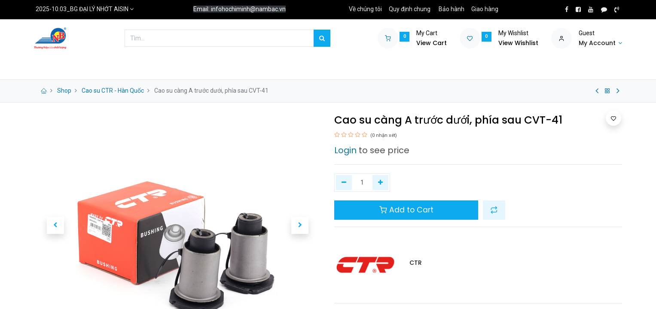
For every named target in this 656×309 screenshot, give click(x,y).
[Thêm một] (380, 183)
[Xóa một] (344, 183)
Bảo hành (451, 9)
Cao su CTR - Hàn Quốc (113, 90)
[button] (55, 225)
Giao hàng (484, 9)
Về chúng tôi (365, 9)
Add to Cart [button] (406, 210)
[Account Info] (600, 43)
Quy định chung (409, 9)
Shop (64, 90)
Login (345, 150)
